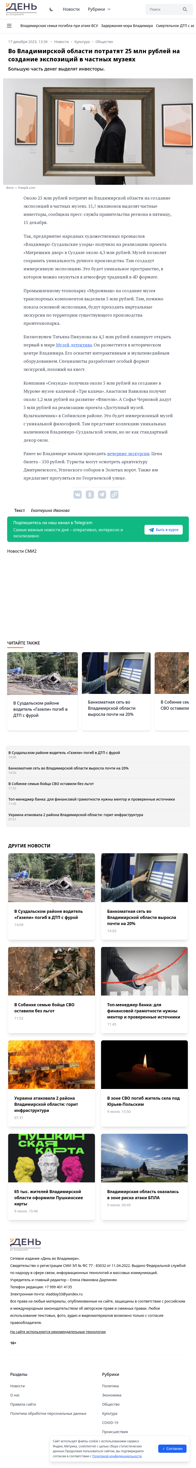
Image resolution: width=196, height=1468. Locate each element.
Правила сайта (23, 1404)
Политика (110, 1385)
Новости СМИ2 (21, 551)
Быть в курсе (163, 529)
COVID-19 (110, 1422)
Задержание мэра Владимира (127, 25)
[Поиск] (161, 9)
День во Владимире (22, 9)
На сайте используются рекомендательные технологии (58, 1331)
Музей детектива (74, 345)
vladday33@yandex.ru (64, 1294)
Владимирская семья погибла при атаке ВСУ (59, 25)
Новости (71, 9)
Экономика (111, 1395)
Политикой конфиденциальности (117, 1456)
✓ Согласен (172, 1448)
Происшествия (115, 1431)
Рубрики (99, 9)
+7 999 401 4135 (58, 1286)
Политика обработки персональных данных (48, 1413)
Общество (111, 1404)
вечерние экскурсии (128, 453)
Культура (109, 1413)
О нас (15, 1395)
